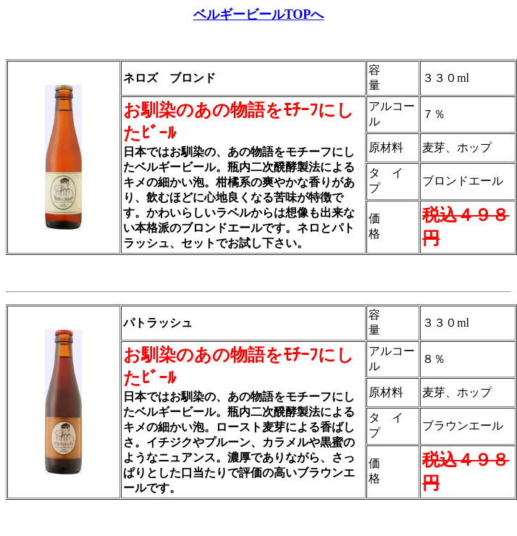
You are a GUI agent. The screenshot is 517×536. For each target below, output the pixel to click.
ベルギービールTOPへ (258, 14)
